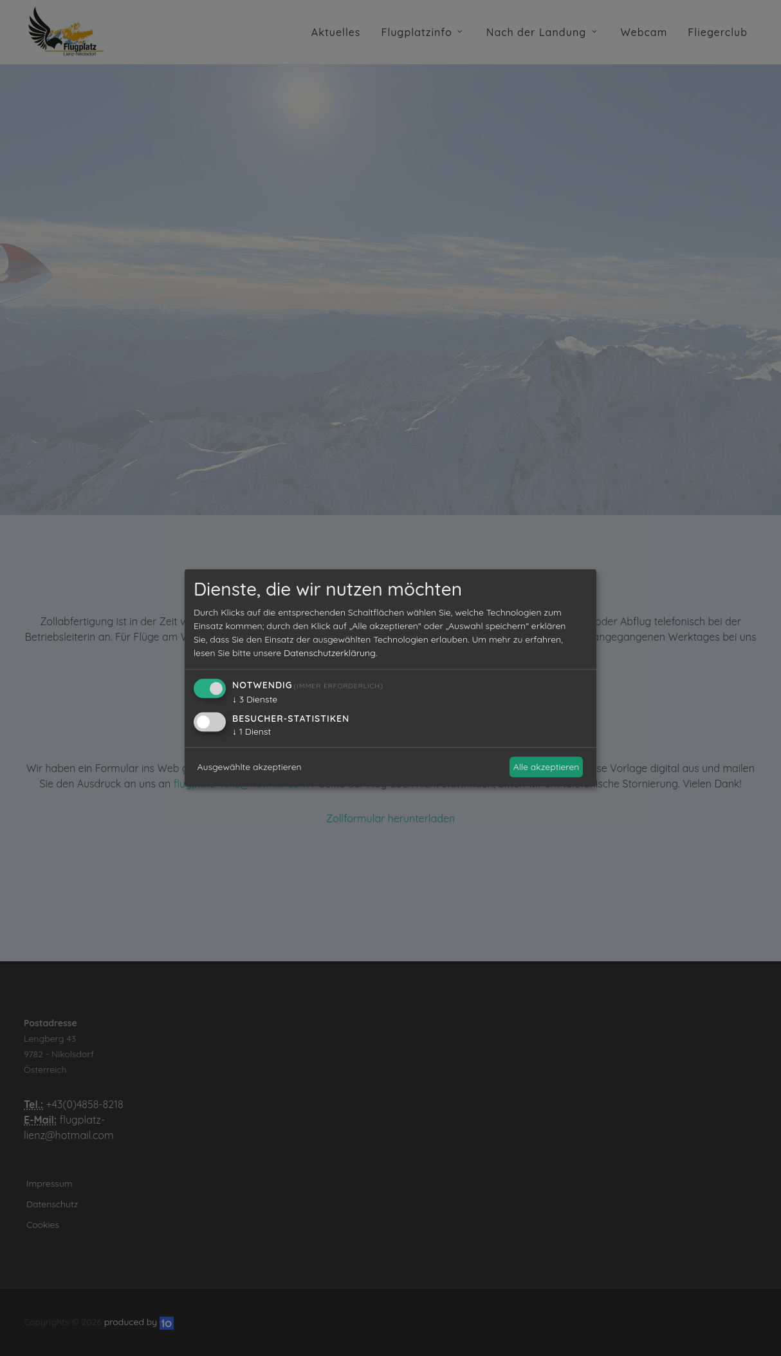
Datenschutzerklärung (330, 653)
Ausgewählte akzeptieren (250, 767)
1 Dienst (251, 732)
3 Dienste (254, 700)
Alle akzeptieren (546, 767)
